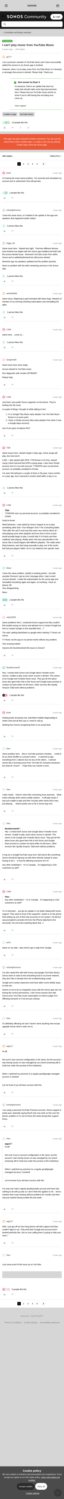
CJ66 (8, 329)
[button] (3, 17)
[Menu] (5, 5)
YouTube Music (26, 114)
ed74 (8, 942)
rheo (8, 748)
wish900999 (11, 293)
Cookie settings (30, 1322)
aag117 (9, 1046)
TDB (8, 448)
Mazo (8, 568)
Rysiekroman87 (13, 667)
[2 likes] (13, 192)
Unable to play (10, 114)
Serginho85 (11, 360)
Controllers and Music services (17, 32)
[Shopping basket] (57, 5)
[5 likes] (14, 1289)
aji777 (9, 57)
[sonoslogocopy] (32, 5)
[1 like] (12, 225)
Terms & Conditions (12, 1322)
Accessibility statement (50, 1322)
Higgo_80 (10, 243)
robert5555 (11, 617)
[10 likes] (15, 122)
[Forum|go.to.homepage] (26, 16)
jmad (8, 173)
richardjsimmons (13, 210)
